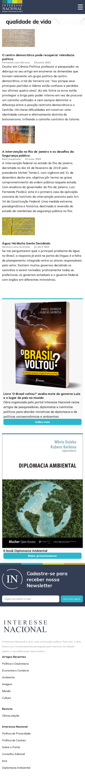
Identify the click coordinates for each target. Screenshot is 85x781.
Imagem (7, 684)
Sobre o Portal (11, 747)
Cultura (6, 698)
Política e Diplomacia (15, 663)
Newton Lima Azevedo (16, 246)
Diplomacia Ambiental (16, 767)
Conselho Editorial (13, 754)
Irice (4, 761)
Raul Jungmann (11, 159)
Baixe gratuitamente (42, 555)
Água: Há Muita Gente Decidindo (26, 243)
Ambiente (8, 677)
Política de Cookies (14, 740)
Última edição (10, 715)
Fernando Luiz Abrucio (16, 62)
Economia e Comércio (15, 670)
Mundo (6, 691)
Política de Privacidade (16, 733)
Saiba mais (42, 422)
